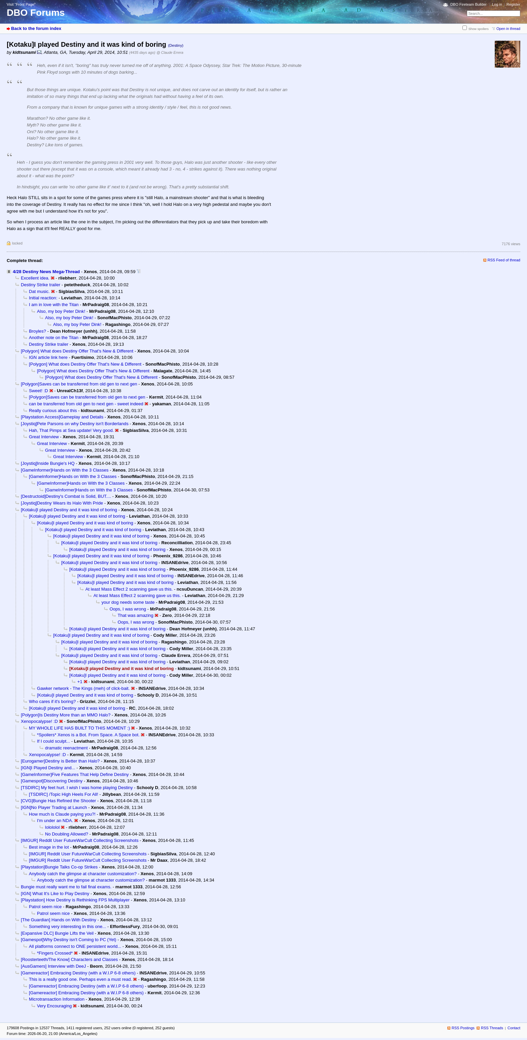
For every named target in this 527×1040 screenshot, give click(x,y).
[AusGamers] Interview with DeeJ (53, 966)
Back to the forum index (36, 28)
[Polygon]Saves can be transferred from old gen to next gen (79, 383)
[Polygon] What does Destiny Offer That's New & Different (77, 351)
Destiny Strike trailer (40, 284)
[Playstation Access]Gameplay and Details (62, 416)
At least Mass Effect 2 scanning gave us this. (129, 589)
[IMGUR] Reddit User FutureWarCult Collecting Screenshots (79, 840)
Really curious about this (53, 410)
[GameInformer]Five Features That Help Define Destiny (75, 774)
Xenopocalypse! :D (39, 721)
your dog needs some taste (128, 602)
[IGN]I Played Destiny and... (48, 767)
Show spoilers (479, 29)
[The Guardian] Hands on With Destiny (58, 919)
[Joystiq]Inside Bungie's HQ (48, 463)
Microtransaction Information (56, 999)
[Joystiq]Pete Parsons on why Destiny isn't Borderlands (74, 423)
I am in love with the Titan (54, 304)
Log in (497, 4)
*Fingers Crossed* (55, 953)
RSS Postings (463, 1028)
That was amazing (135, 615)
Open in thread (508, 29)
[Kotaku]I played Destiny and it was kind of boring (69, 509)
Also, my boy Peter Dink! (61, 311)
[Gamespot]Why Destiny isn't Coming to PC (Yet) (68, 939)
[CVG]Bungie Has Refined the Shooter (58, 800)
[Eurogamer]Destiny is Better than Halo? (60, 761)
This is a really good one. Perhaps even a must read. (80, 979)
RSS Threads (492, 1028)
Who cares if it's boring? (52, 701)
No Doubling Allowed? (66, 834)
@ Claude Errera (170, 52)
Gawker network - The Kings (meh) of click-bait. (83, 688)
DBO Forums (36, 12)
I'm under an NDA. (55, 820)
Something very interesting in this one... (67, 926)
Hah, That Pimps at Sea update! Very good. (71, 430)
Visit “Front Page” (21, 4)
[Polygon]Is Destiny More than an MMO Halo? (66, 714)
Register (513, 4)
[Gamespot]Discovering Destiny (52, 780)
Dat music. (39, 291)
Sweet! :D (38, 390)
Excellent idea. (35, 278)
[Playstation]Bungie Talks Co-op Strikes (59, 866)
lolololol (52, 827)
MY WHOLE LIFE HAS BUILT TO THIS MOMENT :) (79, 728)
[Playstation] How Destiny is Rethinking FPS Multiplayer (75, 899)
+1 (79, 681)
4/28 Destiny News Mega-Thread (46, 271)
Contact (514, 1028)
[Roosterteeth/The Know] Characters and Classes (69, 959)
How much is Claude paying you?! (62, 814)
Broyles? (37, 331)
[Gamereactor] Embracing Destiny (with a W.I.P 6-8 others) (78, 972)
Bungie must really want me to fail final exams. (66, 886)
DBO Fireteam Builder (468, 4)
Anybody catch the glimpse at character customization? (83, 873)
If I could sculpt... (53, 741)
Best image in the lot (49, 847)
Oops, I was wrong (128, 608)
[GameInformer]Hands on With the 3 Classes (65, 470)
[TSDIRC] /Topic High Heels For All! (63, 794)
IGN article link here (48, 357)
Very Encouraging (54, 1005)
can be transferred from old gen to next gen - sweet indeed (86, 403)
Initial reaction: (43, 297)
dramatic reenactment (66, 747)
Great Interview (44, 436)
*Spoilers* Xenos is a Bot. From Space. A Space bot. (88, 734)
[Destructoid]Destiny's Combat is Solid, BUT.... (66, 496)
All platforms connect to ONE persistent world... (75, 946)
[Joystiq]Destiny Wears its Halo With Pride (62, 503)
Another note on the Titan (53, 337)
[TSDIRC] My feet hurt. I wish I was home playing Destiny (77, 787)
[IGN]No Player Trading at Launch (54, 807)
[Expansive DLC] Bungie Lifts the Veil (57, 933)
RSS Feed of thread (504, 260)
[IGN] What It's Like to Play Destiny (55, 893)
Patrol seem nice (45, 906)
